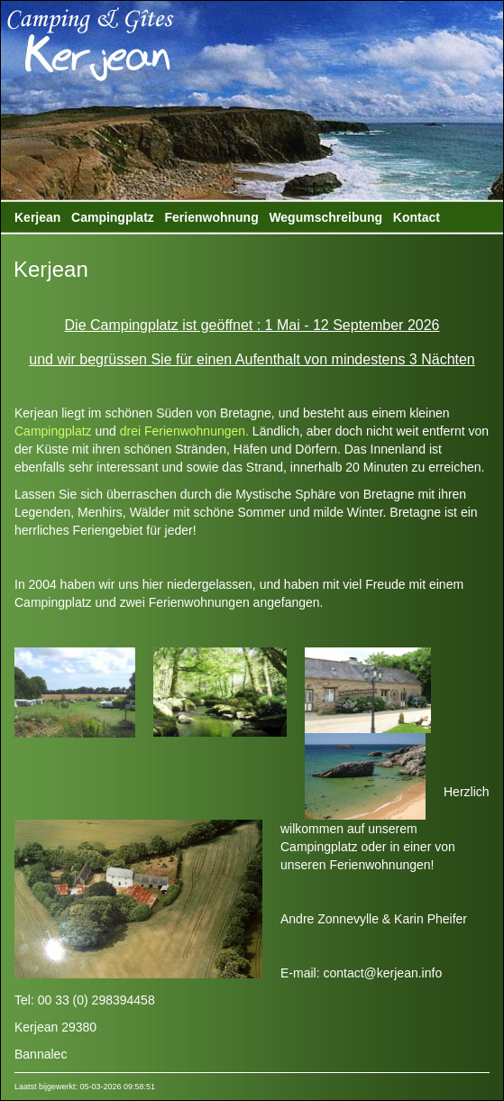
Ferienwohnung (211, 217)
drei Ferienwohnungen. (184, 431)
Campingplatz (112, 217)
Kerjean (37, 217)
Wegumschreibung (325, 217)
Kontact (416, 217)
